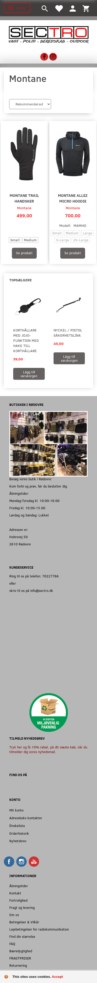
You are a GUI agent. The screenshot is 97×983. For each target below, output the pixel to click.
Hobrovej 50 (18, 537)
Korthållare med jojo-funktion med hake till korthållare (26, 340)
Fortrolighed (18, 900)
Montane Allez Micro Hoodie (72, 198)
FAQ (12, 943)
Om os (14, 914)
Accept (57, 977)
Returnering (18, 965)
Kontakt (15, 893)
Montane (24, 207)
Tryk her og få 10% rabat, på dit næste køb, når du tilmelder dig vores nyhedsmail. (48, 749)
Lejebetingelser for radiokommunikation (39, 929)
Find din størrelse (22, 936)
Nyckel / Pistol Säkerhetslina (68, 333)
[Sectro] (48, 34)
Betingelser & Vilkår (24, 922)
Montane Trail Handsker (24, 198)
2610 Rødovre (20, 544)
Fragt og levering (22, 907)
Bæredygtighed (20, 951)
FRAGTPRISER (20, 958)
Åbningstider (18, 886)
